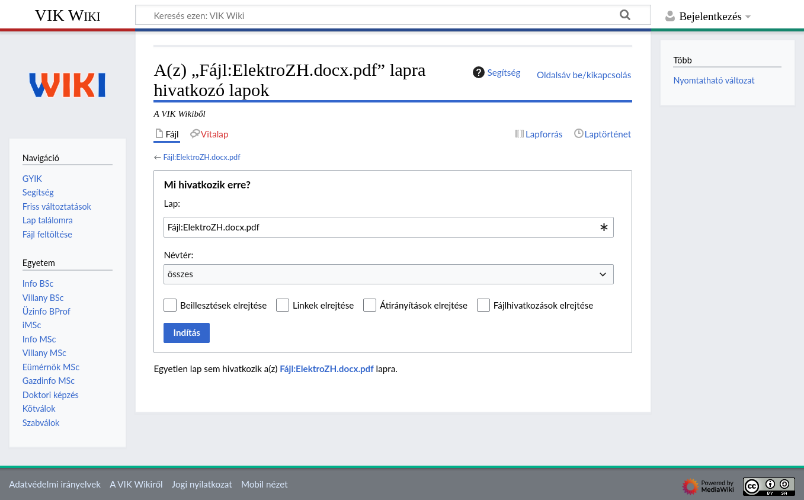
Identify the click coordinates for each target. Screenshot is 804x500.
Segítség (495, 72)
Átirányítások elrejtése (423, 305)
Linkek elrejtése (323, 305)
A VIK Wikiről (136, 484)
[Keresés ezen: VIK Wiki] (393, 14)
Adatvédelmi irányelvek (55, 484)
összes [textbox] (180, 273)
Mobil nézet (264, 484)
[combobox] (389, 227)
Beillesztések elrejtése (223, 305)
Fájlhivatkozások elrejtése (543, 305)
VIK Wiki (68, 15)
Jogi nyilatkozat (202, 484)
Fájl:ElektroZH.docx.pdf (201, 157)
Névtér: (178, 254)
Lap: (172, 203)
